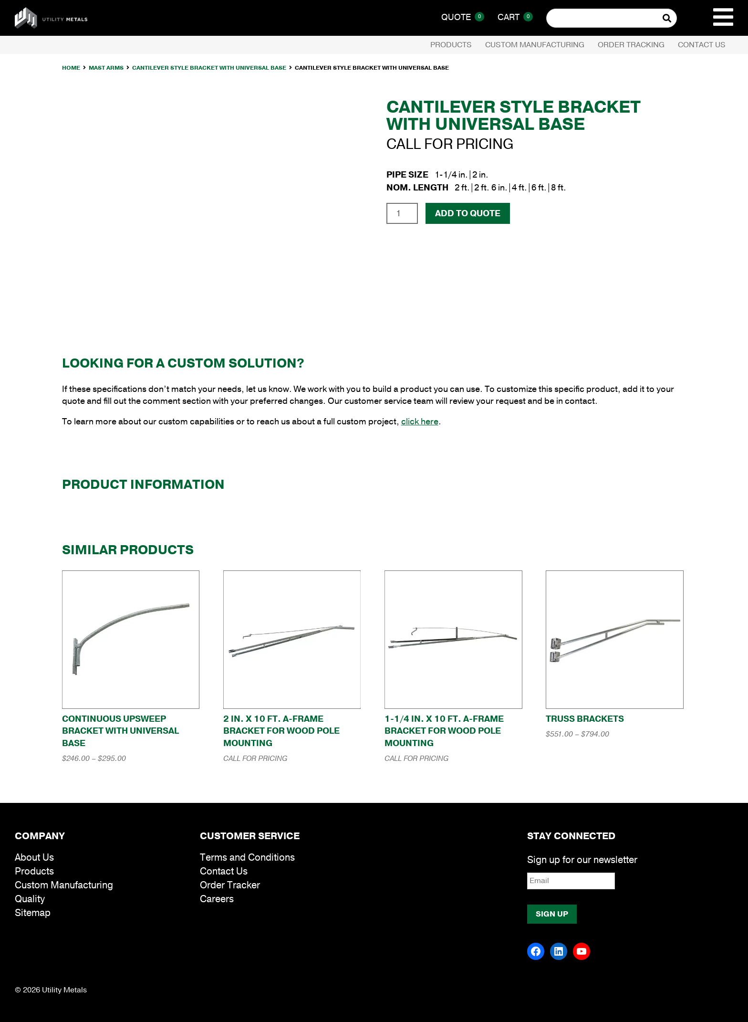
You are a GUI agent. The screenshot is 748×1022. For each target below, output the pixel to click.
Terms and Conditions (247, 857)
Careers (217, 899)
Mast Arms (106, 68)
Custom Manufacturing (534, 45)
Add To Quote (467, 213)
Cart (515, 17)
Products (451, 45)
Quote (462, 17)
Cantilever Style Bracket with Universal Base (209, 68)
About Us (34, 857)
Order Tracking (631, 45)
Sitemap (33, 912)
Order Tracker (230, 885)
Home (71, 68)
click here (419, 421)
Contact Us (702, 45)
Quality (30, 899)
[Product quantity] (401, 213)
